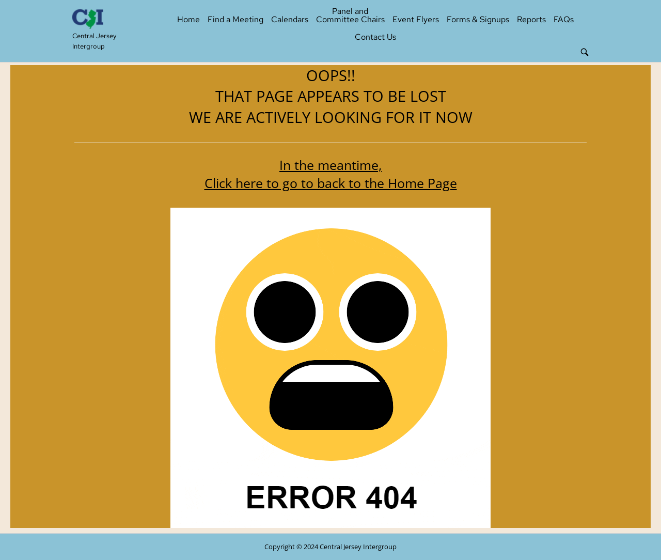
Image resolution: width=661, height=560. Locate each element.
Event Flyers (415, 19)
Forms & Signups (478, 19)
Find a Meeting (235, 19)
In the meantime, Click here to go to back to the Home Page (330, 174)
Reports (531, 19)
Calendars (289, 19)
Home (188, 19)
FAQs (564, 19)
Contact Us (375, 37)
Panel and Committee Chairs (350, 15)
